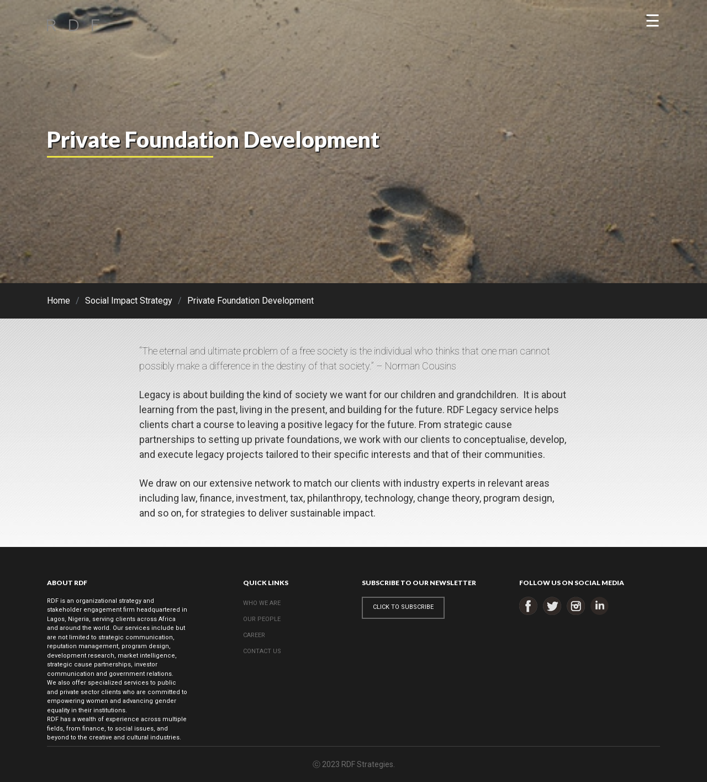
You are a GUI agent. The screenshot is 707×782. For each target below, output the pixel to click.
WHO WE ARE (262, 603)
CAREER (254, 635)
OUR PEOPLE (262, 619)
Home (58, 300)
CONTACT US (262, 651)
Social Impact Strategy (128, 300)
